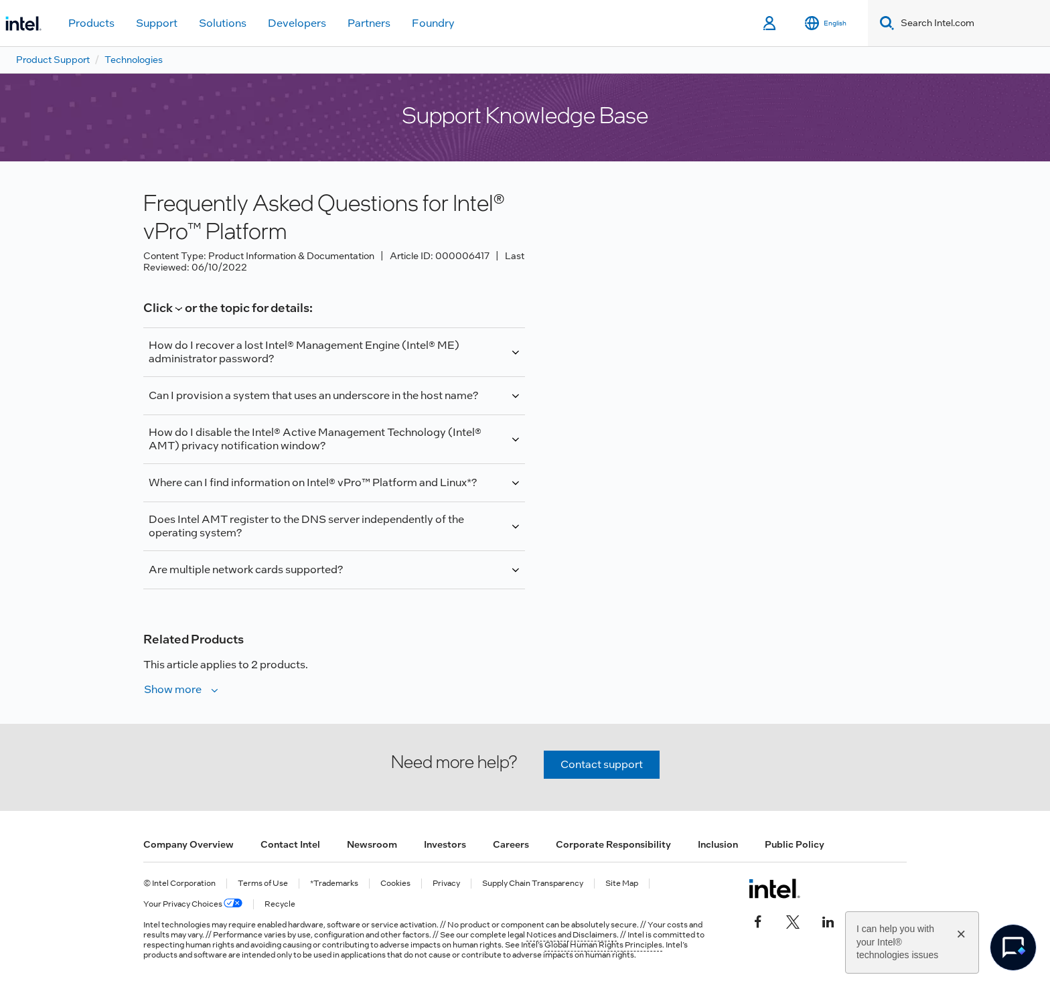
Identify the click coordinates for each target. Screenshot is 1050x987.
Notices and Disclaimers (571, 934)
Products (91, 23)
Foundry (433, 23)
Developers (297, 23)
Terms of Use (263, 884)
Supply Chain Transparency (532, 884)
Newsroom (372, 844)
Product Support (53, 60)
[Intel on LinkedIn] (827, 920)
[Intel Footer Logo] (774, 889)
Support (156, 23)
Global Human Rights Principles (603, 944)
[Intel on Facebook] (758, 920)
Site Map (621, 884)
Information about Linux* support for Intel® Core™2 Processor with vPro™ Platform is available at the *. (334, 488)
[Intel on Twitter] (792, 920)
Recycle (280, 904)
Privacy (446, 884)
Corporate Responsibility (613, 844)
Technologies (133, 60)
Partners (369, 23)
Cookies (395, 884)
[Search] (884, 23)
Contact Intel (290, 844)
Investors (445, 844)
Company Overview (188, 844)
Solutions (222, 23)
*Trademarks (334, 884)
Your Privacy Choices (192, 904)
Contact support (601, 764)
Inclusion (718, 844)
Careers (511, 844)
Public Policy (794, 844)
